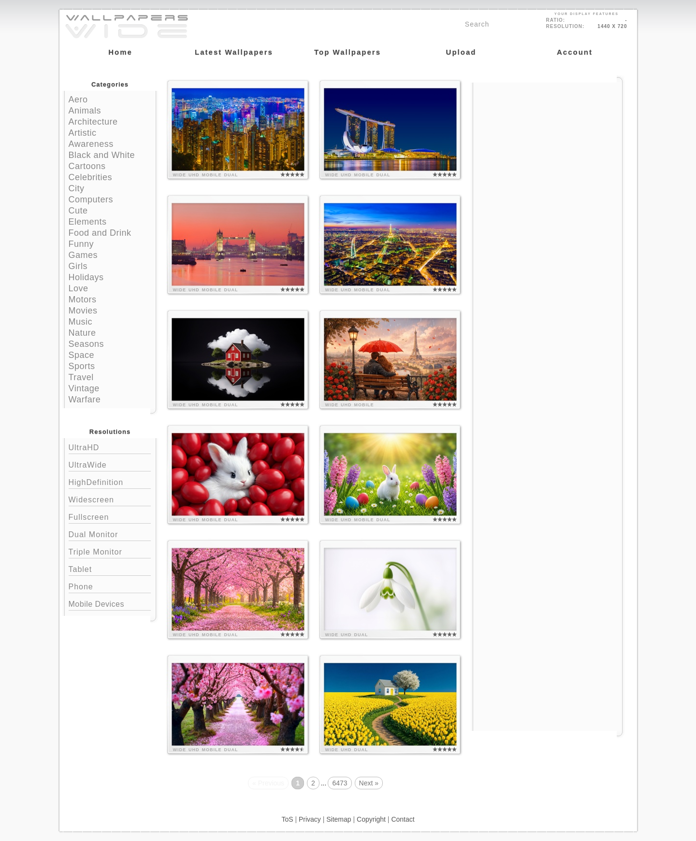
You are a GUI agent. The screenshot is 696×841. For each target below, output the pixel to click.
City (77, 188)
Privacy (310, 819)
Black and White (102, 155)
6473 (339, 783)
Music (81, 322)
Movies (83, 310)
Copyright (371, 819)
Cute (78, 210)
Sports (82, 366)
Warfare (85, 399)
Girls (78, 266)
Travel (81, 377)
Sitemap (338, 819)
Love (78, 288)
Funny (81, 244)
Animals (85, 110)
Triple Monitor (110, 551)
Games (83, 255)
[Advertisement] (547, 143)
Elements (88, 222)
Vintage (84, 388)
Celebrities (91, 177)
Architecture (93, 122)
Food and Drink (100, 233)
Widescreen (110, 499)
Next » (368, 783)
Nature (82, 333)
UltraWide (110, 464)
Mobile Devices (96, 604)
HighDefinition (110, 481)
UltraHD (110, 447)
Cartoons (87, 166)
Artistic (83, 133)
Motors (83, 299)
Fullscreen (110, 516)
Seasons (86, 344)
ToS (287, 819)
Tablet (110, 568)
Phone (110, 586)
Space (82, 355)
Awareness (91, 144)
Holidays (86, 277)
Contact (402, 819)
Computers (91, 199)
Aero (78, 99)
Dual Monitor (110, 533)
